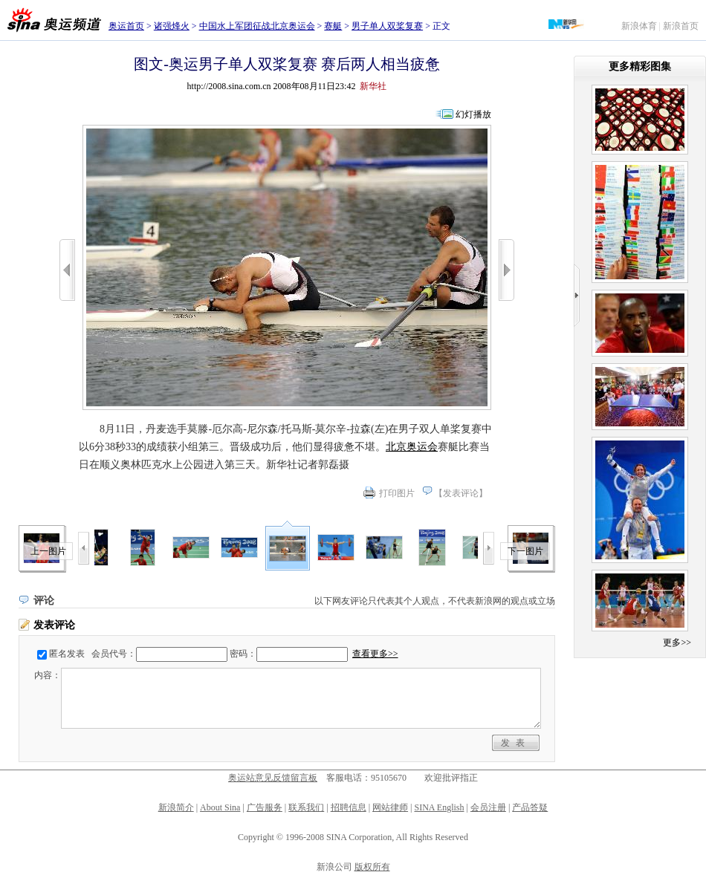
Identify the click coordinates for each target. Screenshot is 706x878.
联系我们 (306, 807)
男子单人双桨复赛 (387, 26)
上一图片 (48, 551)
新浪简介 (176, 807)
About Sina (220, 807)
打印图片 (397, 493)
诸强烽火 (172, 26)
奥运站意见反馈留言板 (272, 778)
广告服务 (264, 807)
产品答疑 (530, 807)
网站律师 (390, 807)
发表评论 (461, 493)
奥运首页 (126, 26)
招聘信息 (348, 807)
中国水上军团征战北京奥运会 (257, 26)
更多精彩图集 (640, 66)
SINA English (439, 807)
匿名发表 (67, 653)
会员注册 (488, 807)
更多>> (677, 642)
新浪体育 (639, 26)
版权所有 (372, 867)
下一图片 (525, 551)
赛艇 (333, 26)
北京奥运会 (412, 446)
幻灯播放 (473, 114)
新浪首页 (681, 26)
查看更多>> (375, 653)
